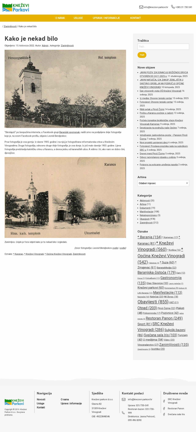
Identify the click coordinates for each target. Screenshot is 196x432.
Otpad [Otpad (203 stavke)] (147, 308)
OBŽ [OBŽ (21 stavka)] (174, 302)
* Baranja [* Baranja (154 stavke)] (150, 237)
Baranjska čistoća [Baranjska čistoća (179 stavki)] (157, 272)
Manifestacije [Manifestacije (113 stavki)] (167, 292)
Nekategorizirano (148, 215)
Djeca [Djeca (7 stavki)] (141, 278)
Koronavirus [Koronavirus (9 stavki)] (171, 288)
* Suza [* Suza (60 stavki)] (167, 262)
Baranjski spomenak (69, 132)
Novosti (41, 399)
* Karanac (18, 254)
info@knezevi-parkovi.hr (153, 7)
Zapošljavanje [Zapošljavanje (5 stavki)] (144, 349)
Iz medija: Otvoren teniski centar (156, 98)
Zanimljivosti (67, 45)
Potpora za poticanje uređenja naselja (159, 164)
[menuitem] (60, 18)
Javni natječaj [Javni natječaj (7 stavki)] (176, 283)
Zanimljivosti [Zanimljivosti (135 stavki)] (174, 344)
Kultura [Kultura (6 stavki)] (183, 288)
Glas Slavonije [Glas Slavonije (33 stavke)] (157, 283)
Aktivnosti (145, 200)
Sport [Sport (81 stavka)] (145, 324)
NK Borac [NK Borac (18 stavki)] (171, 296)
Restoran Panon (176, 408)
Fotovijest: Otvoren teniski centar (156, 102)
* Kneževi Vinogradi (34, 254)
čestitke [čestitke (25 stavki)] (158, 349)
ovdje (115, 248)
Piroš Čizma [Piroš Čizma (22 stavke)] (166, 308)
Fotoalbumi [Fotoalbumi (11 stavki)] (152, 278)
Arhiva (143, 204)
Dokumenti (145, 208)
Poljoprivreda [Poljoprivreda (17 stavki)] (152, 313)
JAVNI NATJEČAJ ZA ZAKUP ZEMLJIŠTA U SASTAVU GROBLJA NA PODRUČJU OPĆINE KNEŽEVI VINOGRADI (162, 83)
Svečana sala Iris (176, 414)
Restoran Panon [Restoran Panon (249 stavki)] (164, 318)
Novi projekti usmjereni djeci (154, 142)
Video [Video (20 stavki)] (169, 339)
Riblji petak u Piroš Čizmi (152, 109)
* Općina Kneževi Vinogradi (58, 254)
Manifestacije (146, 211)
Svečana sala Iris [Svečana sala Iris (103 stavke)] (160, 335)
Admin (45, 45)
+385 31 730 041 (181, 7)
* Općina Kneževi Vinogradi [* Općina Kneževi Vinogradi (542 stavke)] (161, 256)
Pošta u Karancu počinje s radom (156, 113)
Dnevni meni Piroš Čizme (152, 153)
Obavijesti (144, 219)
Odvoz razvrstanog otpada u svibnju (158, 157)
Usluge (78, 18)
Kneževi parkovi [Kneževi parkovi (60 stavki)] (151, 287)
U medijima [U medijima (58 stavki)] (153, 339)
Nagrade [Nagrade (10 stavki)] (143, 297)
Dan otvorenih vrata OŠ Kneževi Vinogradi (160, 91)
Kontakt (135, 18)
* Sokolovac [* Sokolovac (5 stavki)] (153, 263)
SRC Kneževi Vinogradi (174, 401)
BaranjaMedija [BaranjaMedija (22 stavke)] (166, 267)
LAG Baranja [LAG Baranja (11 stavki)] (145, 293)
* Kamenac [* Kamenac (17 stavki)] (170, 237)
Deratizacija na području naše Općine (158, 127)
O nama (60, 18)
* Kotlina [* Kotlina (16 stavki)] (174, 250)
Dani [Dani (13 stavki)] (180, 273)
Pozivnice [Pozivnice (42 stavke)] (170, 313)
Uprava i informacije (106, 18)
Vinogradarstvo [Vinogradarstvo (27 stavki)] (148, 344)
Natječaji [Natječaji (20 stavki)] (156, 296)
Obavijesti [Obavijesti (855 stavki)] (153, 301)
